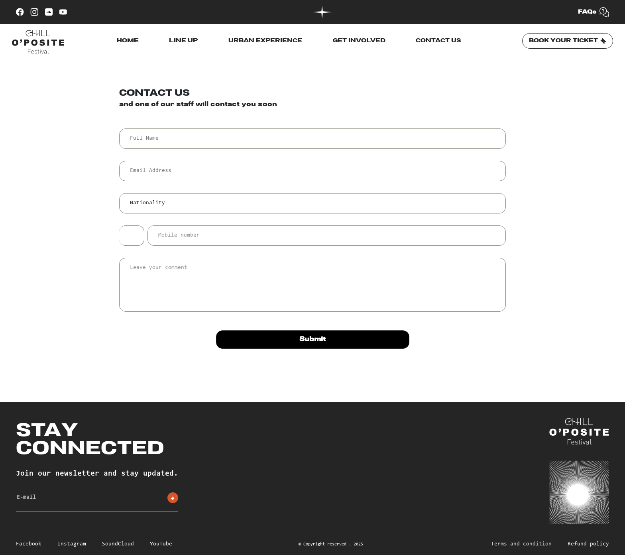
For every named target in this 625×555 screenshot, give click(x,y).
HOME (128, 40)
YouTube (161, 544)
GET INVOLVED (359, 40)
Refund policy (588, 544)
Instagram (71, 544)
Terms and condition (521, 544)
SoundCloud (118, 544)
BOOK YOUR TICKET (567, 41)
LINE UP (183, 40)
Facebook (28, 544)
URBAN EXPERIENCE (265, 40)
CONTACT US (438, 40)
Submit (312, 339)
